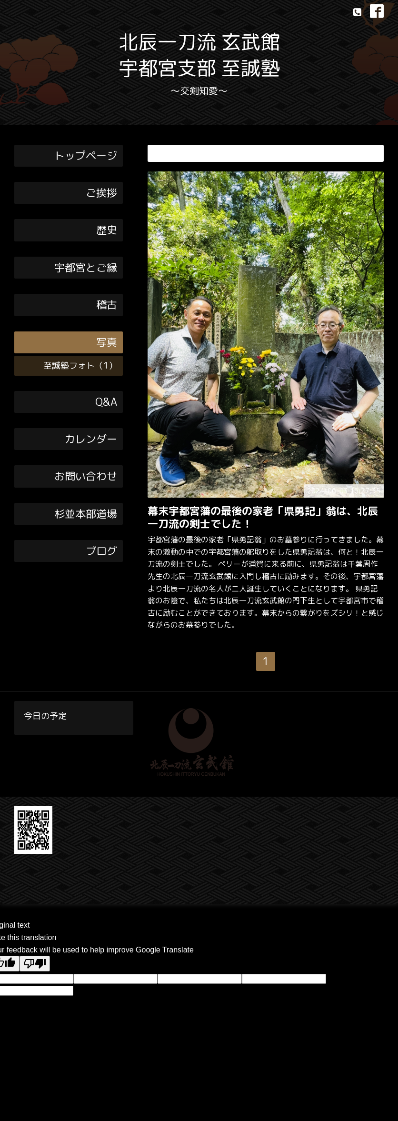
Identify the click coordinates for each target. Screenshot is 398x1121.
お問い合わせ (85, 476)
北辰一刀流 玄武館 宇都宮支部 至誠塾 (199, 54)
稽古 (106, 304)
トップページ (85, 155)
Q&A (106, 401)
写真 (106, 342)
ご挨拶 (101, 192)
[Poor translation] (35, 963)
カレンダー (91, 438)
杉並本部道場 (85, 513)
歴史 (106, 229)
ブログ (101, 550)
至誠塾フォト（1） (80, 365)
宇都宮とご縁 (85, 267)
